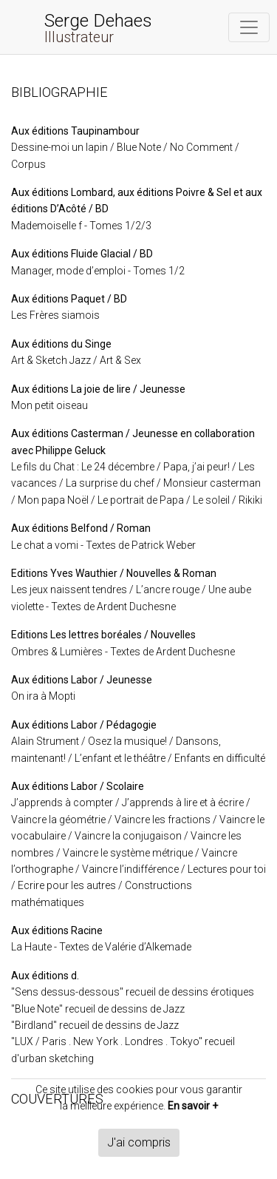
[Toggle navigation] (249, 27)
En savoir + (193, 1106)
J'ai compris (139, 1142)
